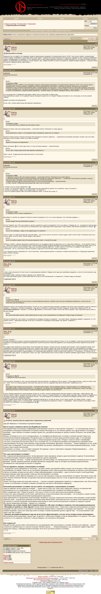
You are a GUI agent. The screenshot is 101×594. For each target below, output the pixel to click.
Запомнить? (93, 23)
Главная (16, 18)
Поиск (69, 30)
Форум (40, 18)
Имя (86, 21)
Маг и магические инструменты (42, 579)
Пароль (87, 25)
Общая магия (32, 24)
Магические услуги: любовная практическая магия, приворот (42, 578)
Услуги (62, 18)
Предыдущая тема (45, 542)
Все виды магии (22, 24)
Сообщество (49, 30)
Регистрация (34, 30)
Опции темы (92, 41)
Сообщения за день (61, 30)
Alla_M (6, 264)
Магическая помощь (75, 4)
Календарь (41, 30)
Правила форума (8, 562)
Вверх (96, 571)
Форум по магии (64, 4)
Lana (6, 73)
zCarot (67, 582)
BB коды (6, 555)
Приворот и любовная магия (35, 4)
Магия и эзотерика (10, 24)
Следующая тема (56, 542)
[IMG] (5, 558)
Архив (91, 571)
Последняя (91, 38)
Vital (13, 47)
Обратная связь (83, 571)
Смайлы (6, 556)
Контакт (85, 18)
